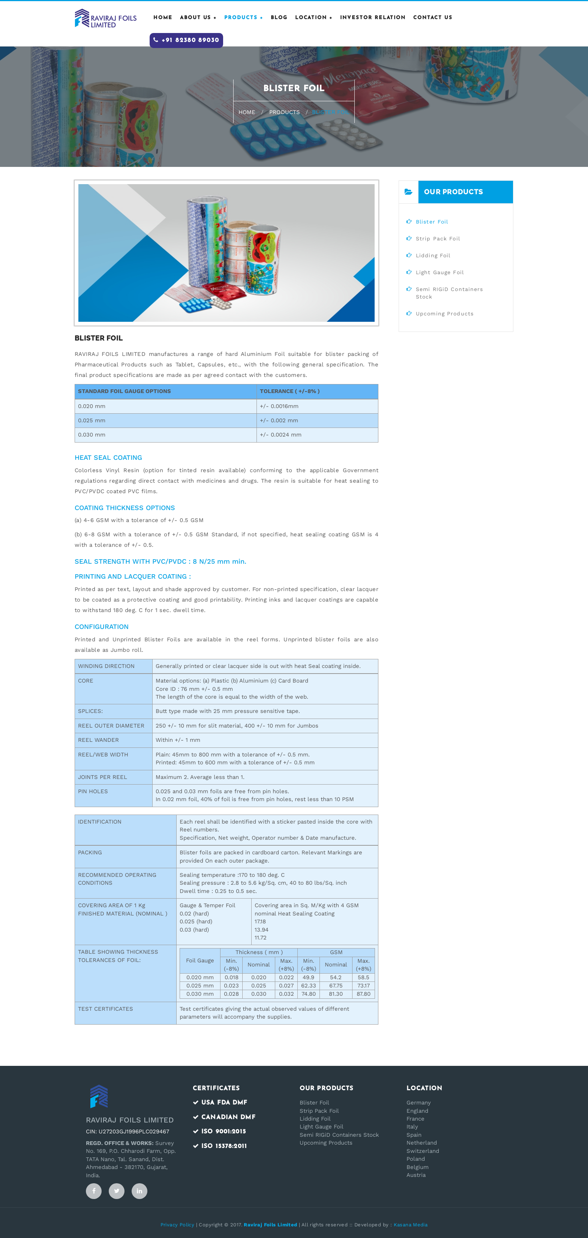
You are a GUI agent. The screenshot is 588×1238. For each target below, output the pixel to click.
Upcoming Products (326, 1142)
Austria (416, 1175)
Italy (412, 1126)
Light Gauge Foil (322, 1126)
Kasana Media (411, 1224)
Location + (314, 17)
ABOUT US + (198, 17)
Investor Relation (373, 17)
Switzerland (422, 1151)
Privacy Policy (177, 1224)
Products (284, 112)
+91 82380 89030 (186, 40)
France (415, 1118)
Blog (279, 17)
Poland (415, 1158)
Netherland (421, 1142)
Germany (418, 1102)
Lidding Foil (315, 1118)
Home (246, 112)
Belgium (417, 1167)
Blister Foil (314, 1102)
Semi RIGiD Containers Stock (339, 1134)
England (417, 1110)
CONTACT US (433, 17)
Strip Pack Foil (319, 1110)
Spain (414, 1134)
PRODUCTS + (243, 17)
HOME (162, 17)
